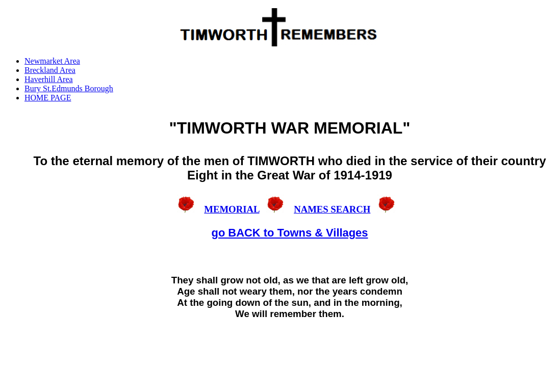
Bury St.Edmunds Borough (68, 88)
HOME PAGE (47, 97)
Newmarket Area (52, 61)
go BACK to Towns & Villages (290, 232)
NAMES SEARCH (332, 209)
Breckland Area (49, 70)
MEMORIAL (231, 209)
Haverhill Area (48, 79)
